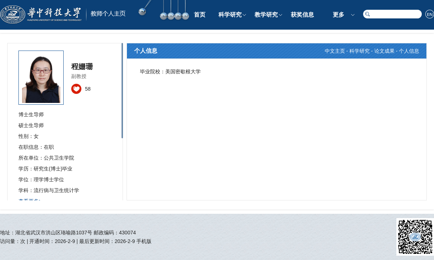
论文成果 (384, 51)
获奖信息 (302, 15)
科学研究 (230, 15)
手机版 (144, 241)
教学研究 (266, 15)
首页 (199, 15)
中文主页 (335, 51)
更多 (338, 15)
